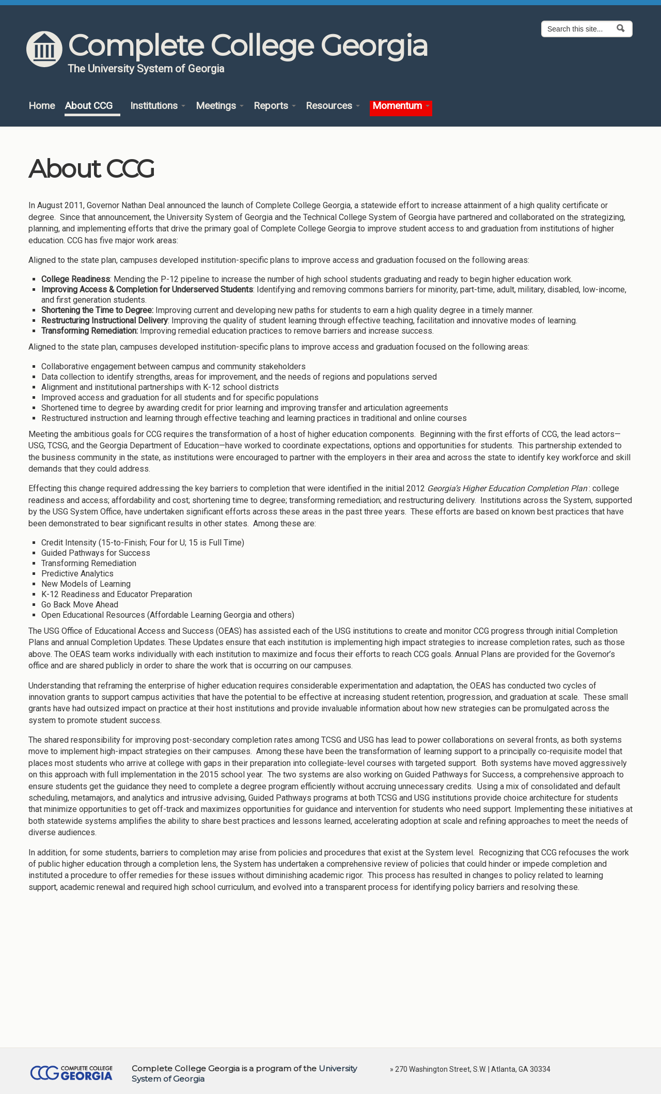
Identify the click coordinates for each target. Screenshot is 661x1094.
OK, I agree (521, 1059)
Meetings (220, 106)
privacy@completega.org (314, 1078)
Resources (333, 106)
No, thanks (569, 1059)
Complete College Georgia (248, 45)
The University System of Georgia (146, 68)
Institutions (157, 106)
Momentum (401, 106)
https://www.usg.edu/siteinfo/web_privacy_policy (135, 1078)
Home (41, 106)
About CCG (92, 106)
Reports (275, 106)
